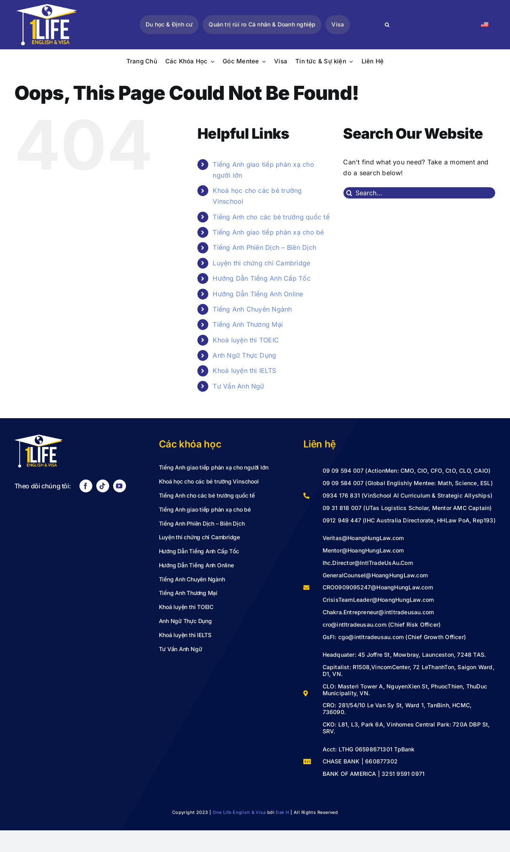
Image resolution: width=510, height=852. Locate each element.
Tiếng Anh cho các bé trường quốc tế (271, 217)
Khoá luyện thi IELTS (244, 370)
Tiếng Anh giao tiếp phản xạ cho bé (268, 232)
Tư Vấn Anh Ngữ (238, 386)
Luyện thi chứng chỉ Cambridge (261, 263)
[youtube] (119, 486)
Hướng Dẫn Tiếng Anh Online (258, 294)
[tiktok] (102, 486)
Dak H (282, 812)
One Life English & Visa (239, 812)
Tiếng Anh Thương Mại (248, 324)
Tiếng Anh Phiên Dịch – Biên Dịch (264, 247)
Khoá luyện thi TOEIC (246, 340)
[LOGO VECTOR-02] (46, 7)
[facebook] (85, 486)
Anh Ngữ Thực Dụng (244, 355)
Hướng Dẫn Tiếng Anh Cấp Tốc (261, 278)
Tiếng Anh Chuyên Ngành (252, 309)
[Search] (387, 25)
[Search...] (419, 193)
